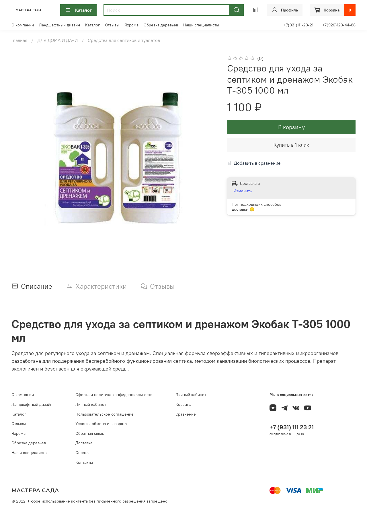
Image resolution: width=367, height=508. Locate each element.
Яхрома (131, 25)
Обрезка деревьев (161, 25)
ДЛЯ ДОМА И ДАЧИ (57, 40)
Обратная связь (89, 433)
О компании (22, 25)
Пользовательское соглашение (104, 414)
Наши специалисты (201, 25)
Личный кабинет (90, 404)
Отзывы (112, 25)
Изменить (242, 190)
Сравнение (185, 414)
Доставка (83, 442)
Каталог (78, 10)
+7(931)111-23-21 (298, 25)
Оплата (82, 452)
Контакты (84, 462)
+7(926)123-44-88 (339, 25)
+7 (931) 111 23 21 (292, 427)
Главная (19, 40)
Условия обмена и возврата (101, 423)
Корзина (183, 404)
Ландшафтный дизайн (59, 25)
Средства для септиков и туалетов (124, 40)
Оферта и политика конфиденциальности (114, 394)
